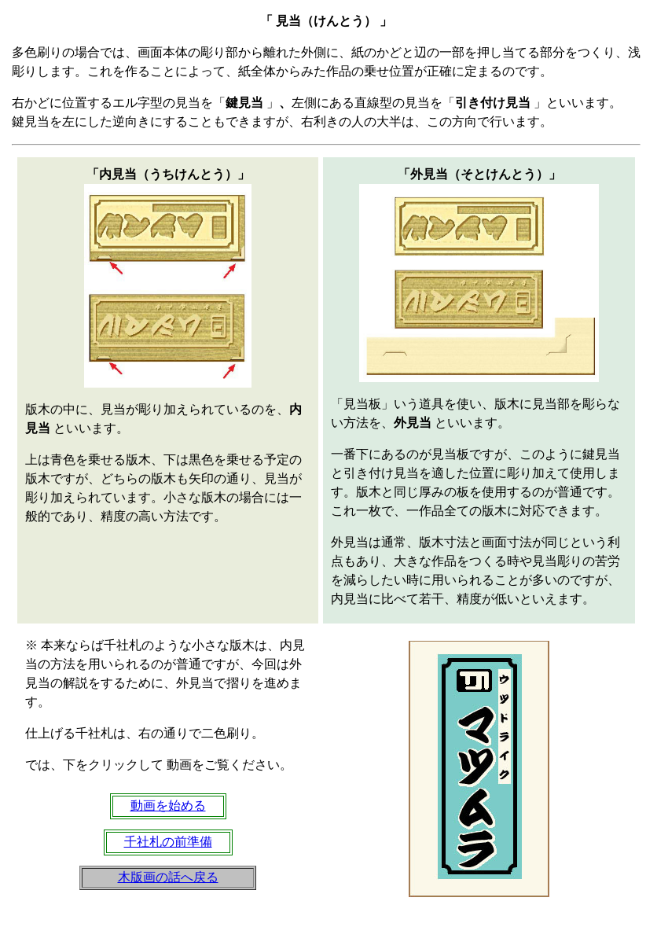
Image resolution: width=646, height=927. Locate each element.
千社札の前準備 (168, 841)
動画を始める (168, 805)
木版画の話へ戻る (168, 877)
